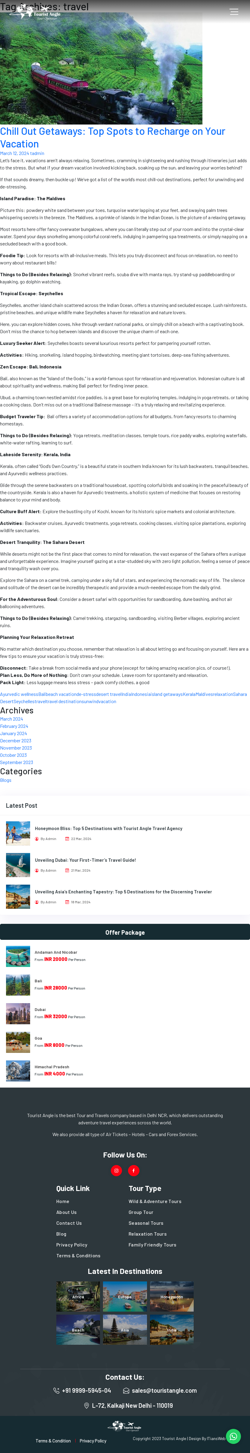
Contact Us (69, 1223)
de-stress (86, 694)
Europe (125, 1296)
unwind (91, 701)
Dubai (40, 1009)
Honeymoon (172, 1296)
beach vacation (61, 694)
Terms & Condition (53, 1440)
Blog (61, 1234)
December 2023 (15, 740)
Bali (42, 694)
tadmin (37, 153)
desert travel (108, 694)
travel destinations (65, 701)
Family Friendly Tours (153, 1244)
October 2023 (13, 755)
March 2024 (11, 719)
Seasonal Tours (146, 1223)
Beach (78, 1329)
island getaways (167, 694)
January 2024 (13, 733)
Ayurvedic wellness (19, 694)
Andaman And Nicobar (56, 952)
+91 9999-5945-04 (86, 1390)
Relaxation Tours (148, 1234)
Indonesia (141, 694)
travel (40, 701)
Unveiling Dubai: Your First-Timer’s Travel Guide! (85, 860)
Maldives (204, 694)
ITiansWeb (216, 1438)
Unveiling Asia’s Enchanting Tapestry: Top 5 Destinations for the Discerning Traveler (123, 891)
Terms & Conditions (78, 1255)
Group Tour (141, 1212)
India (126, 694)
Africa (78, 1296)
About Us (66, 1212)
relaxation (223, 694)
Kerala (189, 694)
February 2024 (14, 726)
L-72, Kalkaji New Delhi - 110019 (132, 1405)
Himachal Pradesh (52, 1066)
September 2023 (16, 762)
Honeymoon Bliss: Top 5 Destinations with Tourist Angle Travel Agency (108, 828)
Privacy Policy (71, 1244)
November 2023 (16, 747)
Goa (38, 1038)
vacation (107, 701)
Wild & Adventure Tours (155, 1201)
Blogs (5, 780)
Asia (125, 1329)
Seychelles (24, 701)
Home (62, 1201)
